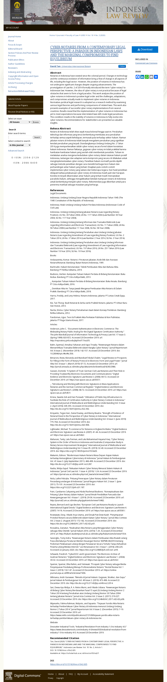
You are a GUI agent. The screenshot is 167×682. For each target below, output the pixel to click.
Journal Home (14, 36)
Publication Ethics (16, 59)
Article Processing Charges (20, 83)
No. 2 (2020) (100, 35)
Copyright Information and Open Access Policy (23, 77)
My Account (82, 674)
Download (145, 49)
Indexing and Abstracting (19, 72)
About (11, 40)
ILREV (83, 35)
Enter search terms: (17, 133)
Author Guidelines (16, 63)
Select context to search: (19, 141)
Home (52, 35)
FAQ (71, 674)
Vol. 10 (90, 35)
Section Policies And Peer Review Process (23, 54)
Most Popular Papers (18, 105)
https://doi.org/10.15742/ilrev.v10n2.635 (68, 664)
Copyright (60, 678)
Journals (60, 35)
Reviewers (12, 68)
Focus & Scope (15, 44)
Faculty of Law (72, 35)
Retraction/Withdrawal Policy (21, 91)
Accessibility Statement (103, 674)
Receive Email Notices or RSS (21, 111)
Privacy (50, 678)
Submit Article (14, 99)
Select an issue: (15, 118)
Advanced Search (16, 150)
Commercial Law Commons (146, 63)
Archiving (12, 87)
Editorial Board (15, 48)
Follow (122, 66)
